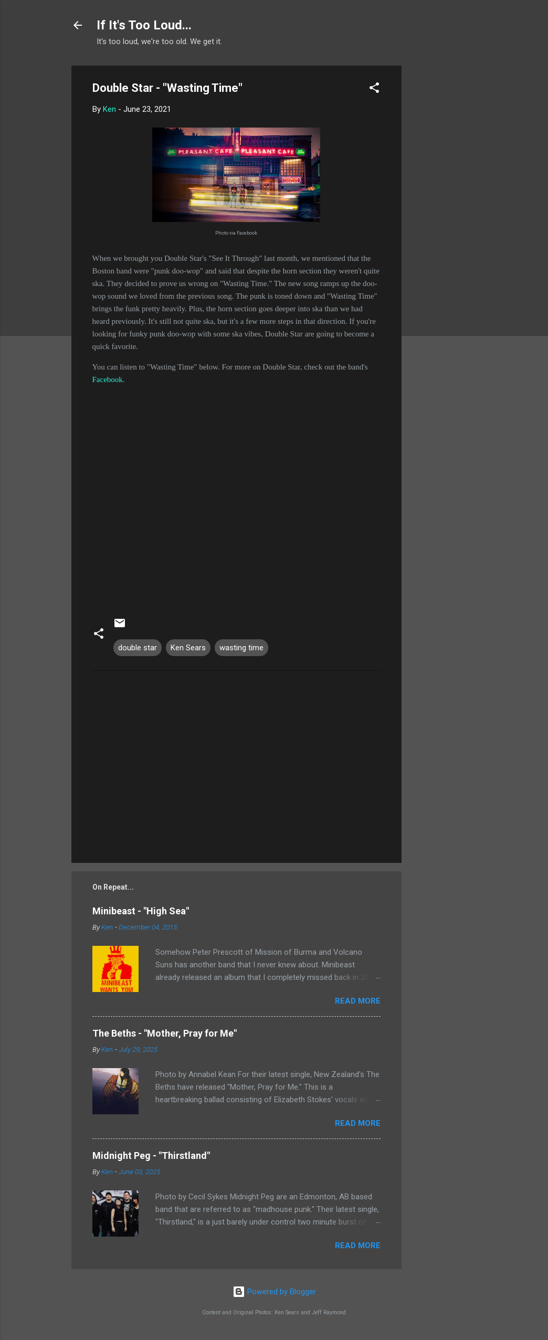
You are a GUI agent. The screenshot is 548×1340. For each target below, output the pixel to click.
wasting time (241, 647)
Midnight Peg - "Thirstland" (151, 1155)
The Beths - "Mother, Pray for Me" (164, 1033)
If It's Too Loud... (144, 25)
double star (137, 647)
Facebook (107, 379)
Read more (358, 1001)
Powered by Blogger (274, 1291)
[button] (374, 89)
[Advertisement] (443, 223)
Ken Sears (188, 647)
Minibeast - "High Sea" (140, 910)
